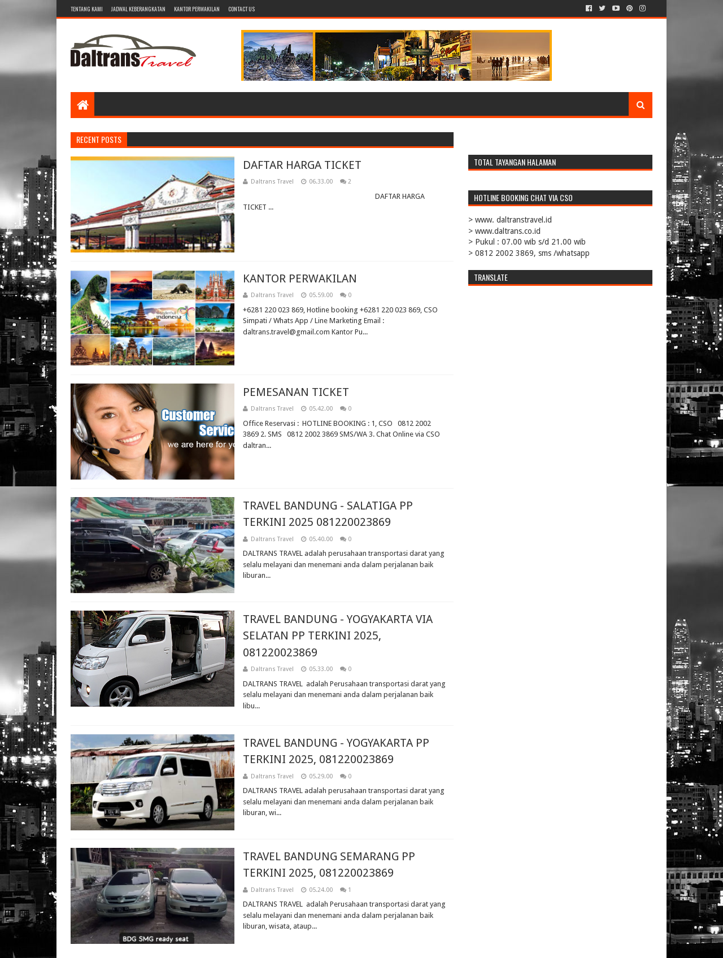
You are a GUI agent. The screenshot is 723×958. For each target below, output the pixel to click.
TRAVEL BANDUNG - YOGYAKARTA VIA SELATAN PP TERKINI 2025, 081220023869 (338, 635)
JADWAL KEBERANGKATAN (138, 9)
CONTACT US (241, 9)
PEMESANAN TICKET (296, 392)
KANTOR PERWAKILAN (197, 9)
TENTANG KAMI (87, 9)
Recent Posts (98, 139)
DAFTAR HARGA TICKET (302, 165)
